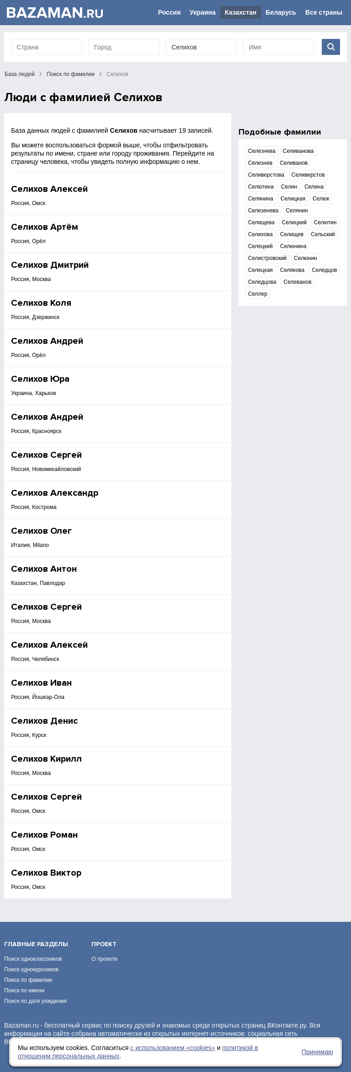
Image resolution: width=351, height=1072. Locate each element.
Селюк (321, 198)
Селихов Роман (44, 834)
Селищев (291, 234)
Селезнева (262, 151)
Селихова (260, 234)
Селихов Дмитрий (50, 265)
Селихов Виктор (46, 872)
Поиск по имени (24, 990)
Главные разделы (36, 944)
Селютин (325, 222)
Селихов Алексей (49, 189)
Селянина (260, 198)
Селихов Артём (44, 227)
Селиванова (298, 151)
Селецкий (260, 246)
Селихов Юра (40, 379)
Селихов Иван (41, 682)
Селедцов (324, 270)
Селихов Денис (44, 720)
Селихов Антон (44, 568)
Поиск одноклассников (33, 959)
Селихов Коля (41, 303)
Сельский (323, 234)
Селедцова (262, 282)
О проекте (104, 959)
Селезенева (263, 210)
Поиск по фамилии (71, 74)
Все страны (323, 12)
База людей (20, 74)
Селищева (261, 222)
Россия (169, 12)
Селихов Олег (41, 530)
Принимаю (317, 1052)
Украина (202, 12)
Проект (104, 944)
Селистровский (267, 258)
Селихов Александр (54, 492)
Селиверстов (308, 175)
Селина (314, 187)
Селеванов (297, 282)
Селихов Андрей (47, 341)
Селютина (261, 187)
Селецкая (260, 270)
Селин (289, 187)
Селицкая (293, 198)
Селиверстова (266, 175)
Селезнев (260, 163)
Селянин (297, 210)
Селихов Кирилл (46, 758)
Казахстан (241, 12)
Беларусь (281, 12)
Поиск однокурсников (31, 969)
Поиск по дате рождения (35, 1001)
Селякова (292, 270)
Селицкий (294, 222)
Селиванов (294, 163)
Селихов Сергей (46, 454)
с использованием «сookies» (172, 1047)
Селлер (257, 294)
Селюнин (305, 258)
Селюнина (293, 246)
